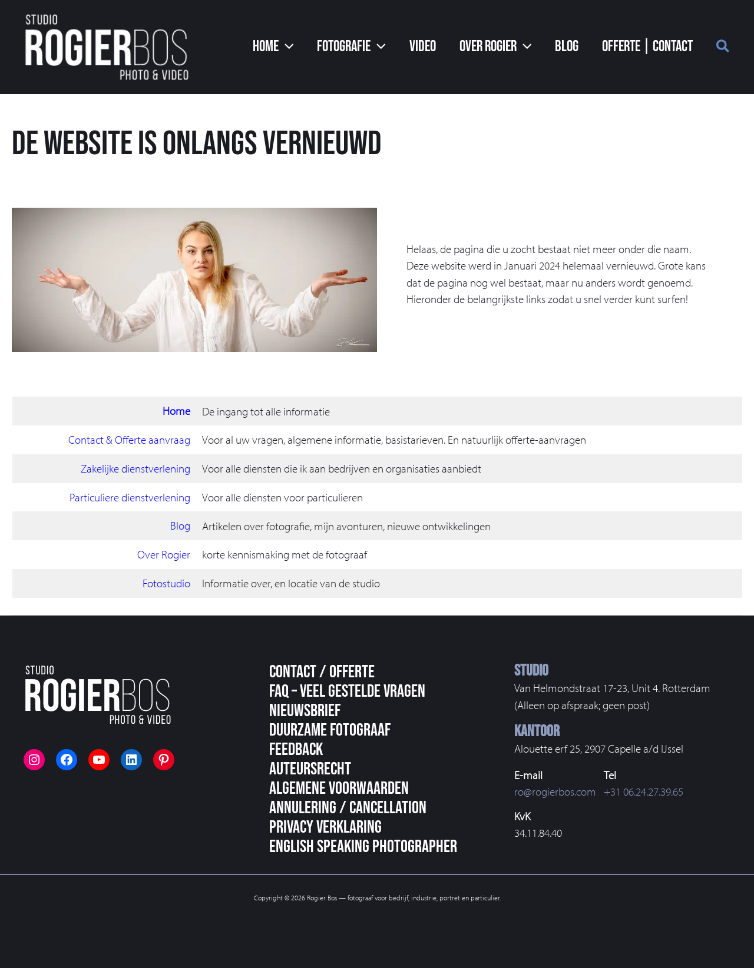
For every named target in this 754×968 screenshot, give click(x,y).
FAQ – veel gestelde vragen (347, 690)
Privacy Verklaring (325, 826)
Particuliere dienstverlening (130, 497)
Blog (180, 525)
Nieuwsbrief (304, 709)
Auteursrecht (310, 768)
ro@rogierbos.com (555, 791)
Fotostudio (166, 582)
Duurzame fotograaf (330, 729)
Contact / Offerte (322, 670)
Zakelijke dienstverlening (135, 468)
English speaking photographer (363, 845)
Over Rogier (163, 554)
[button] (723, 47)
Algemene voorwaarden (339, 787)
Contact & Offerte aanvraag (129, 440)
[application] (318, 47)
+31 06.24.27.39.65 (643, 791)
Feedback (296, 748)
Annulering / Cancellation (347, 806)
